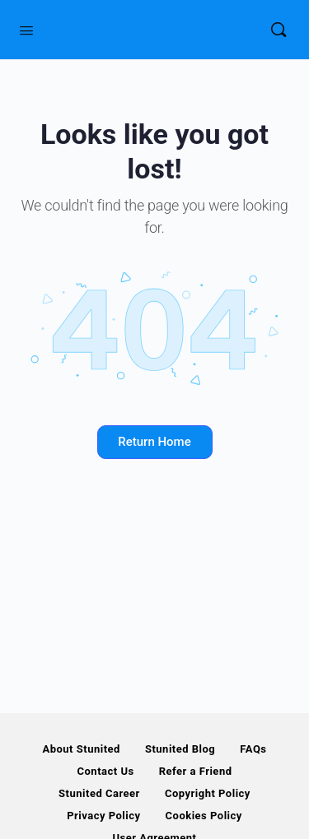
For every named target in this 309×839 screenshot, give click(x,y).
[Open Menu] (26, 28)
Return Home (154, 441)
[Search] (278, 29)
